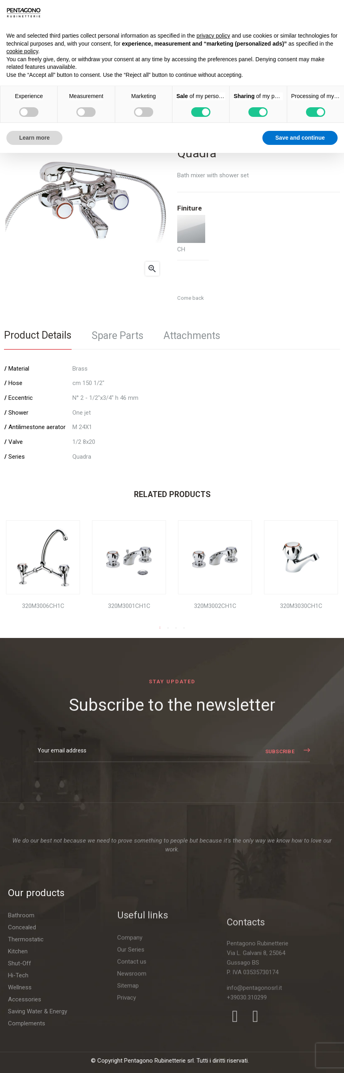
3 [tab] (176, 628)
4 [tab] (184, 628)
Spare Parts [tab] (118, 335)
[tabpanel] (43, 571)
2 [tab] (168, 628)
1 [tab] (160, 628)
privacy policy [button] (213, 35)
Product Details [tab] (38, 335)
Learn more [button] (34, 137)
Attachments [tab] (192, 335)
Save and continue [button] (300, 137)
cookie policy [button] (22, 51)
